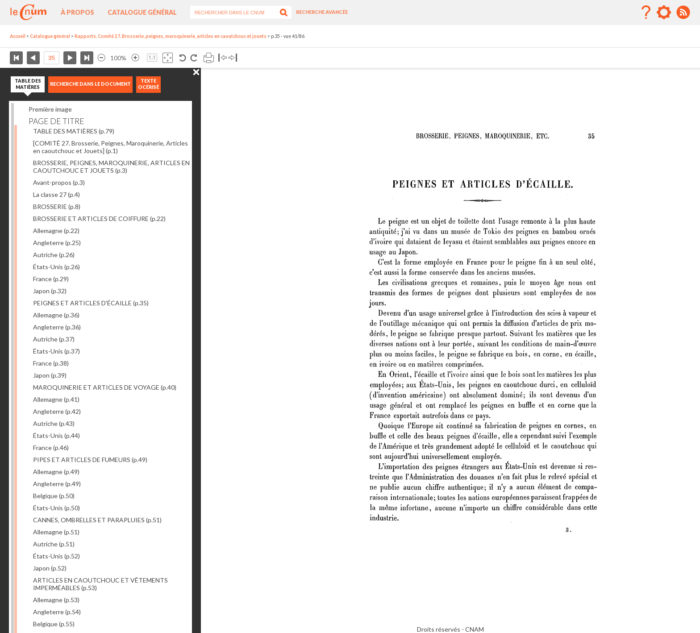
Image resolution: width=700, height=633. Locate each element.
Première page (16, 57)
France (51, 279)
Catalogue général (142, 12)
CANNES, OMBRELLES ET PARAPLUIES (97, 520)
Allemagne (56, 230)
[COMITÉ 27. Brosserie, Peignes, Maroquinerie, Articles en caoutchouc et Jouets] (110, 146)
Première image (50, 109)
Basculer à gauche (222, 57)
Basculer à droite (233, 57)
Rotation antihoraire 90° (182, 57)
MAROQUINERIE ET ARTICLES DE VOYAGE (104, 387)
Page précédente (33, 57)
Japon (50, 291)
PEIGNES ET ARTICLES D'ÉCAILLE (91, 303)
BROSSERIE (56, 206)
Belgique (54, 496)
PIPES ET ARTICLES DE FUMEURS (90, 459)
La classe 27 (56, 194)
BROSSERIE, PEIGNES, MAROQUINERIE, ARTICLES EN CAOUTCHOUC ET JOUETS (111, 166)
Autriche (54, 254)
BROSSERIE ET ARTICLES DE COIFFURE (99, 218)
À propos (77, 12)
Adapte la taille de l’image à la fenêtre (167, 57)
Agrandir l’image (135, 57)
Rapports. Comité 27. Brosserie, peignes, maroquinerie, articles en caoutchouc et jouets (171, 36)
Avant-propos (59, 182)
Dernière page (86, 57)
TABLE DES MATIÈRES (73, 131)
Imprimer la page (209, 57)
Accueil (17, 36)
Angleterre (57, 242)
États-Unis (56, 267)
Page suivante (69, 57)
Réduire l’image (101, 57)
